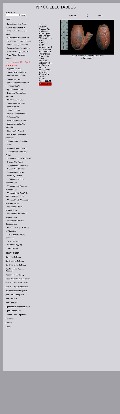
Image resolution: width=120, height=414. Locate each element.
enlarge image (87, 58)
